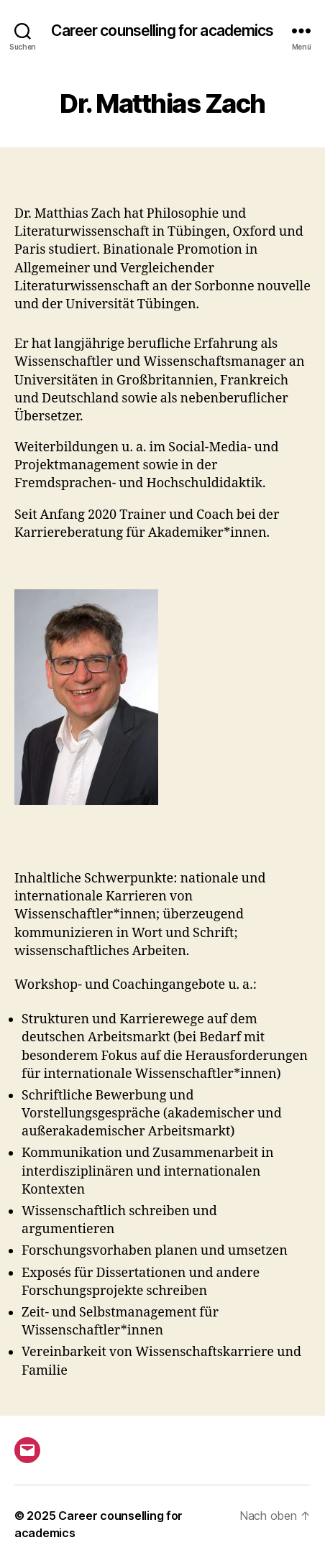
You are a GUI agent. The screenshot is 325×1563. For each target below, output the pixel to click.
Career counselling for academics (162, 30)
